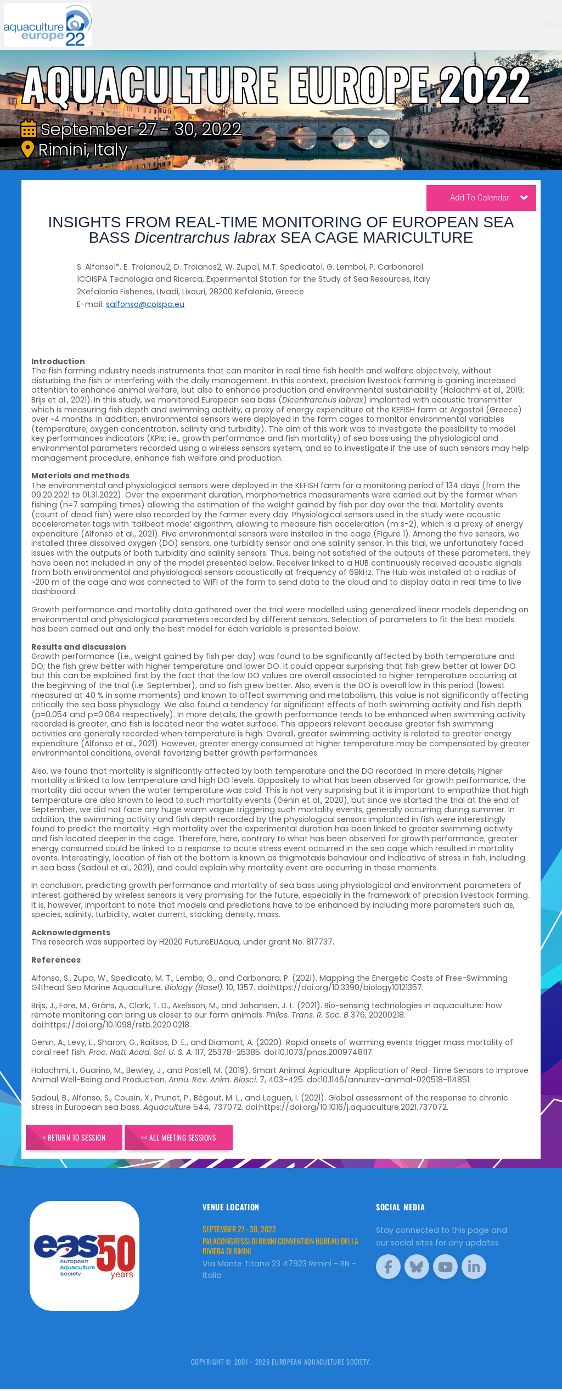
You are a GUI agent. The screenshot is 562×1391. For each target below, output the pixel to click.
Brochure (526, 24)
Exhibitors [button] (322, 24)
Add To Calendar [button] (489, 199)
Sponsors (421, 24)
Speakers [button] (269, 24)
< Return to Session (81, 1138)
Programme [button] (470, 24)
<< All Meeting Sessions (200, 1138)
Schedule (375, 24)
